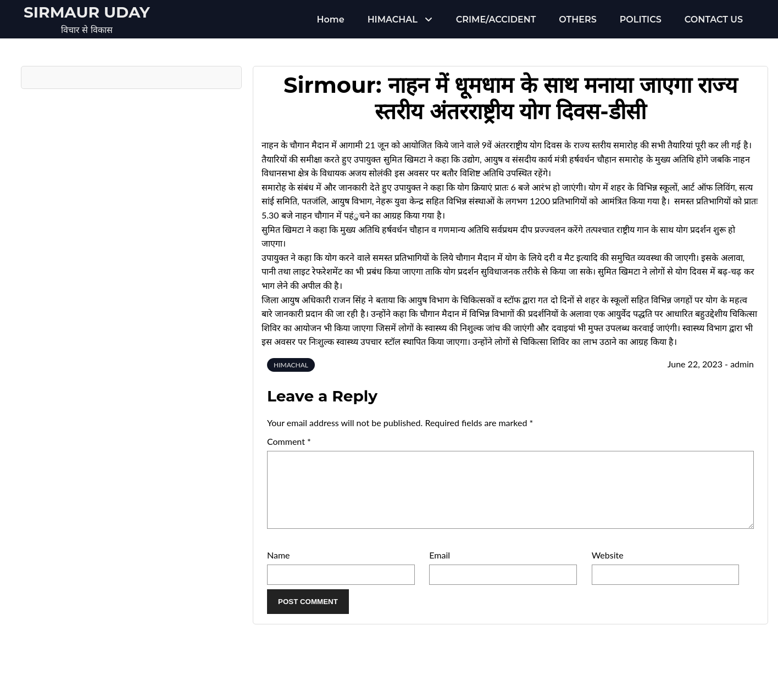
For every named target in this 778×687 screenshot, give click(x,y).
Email (439, 568)
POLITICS (641, 19)
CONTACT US (714, 19)
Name (278, 568)
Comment (289, 441)
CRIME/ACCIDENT (496, 19)
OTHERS (577, 19)
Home (330, 19)
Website (608, 568)
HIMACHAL (393, 19)
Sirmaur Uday (87, 12)
